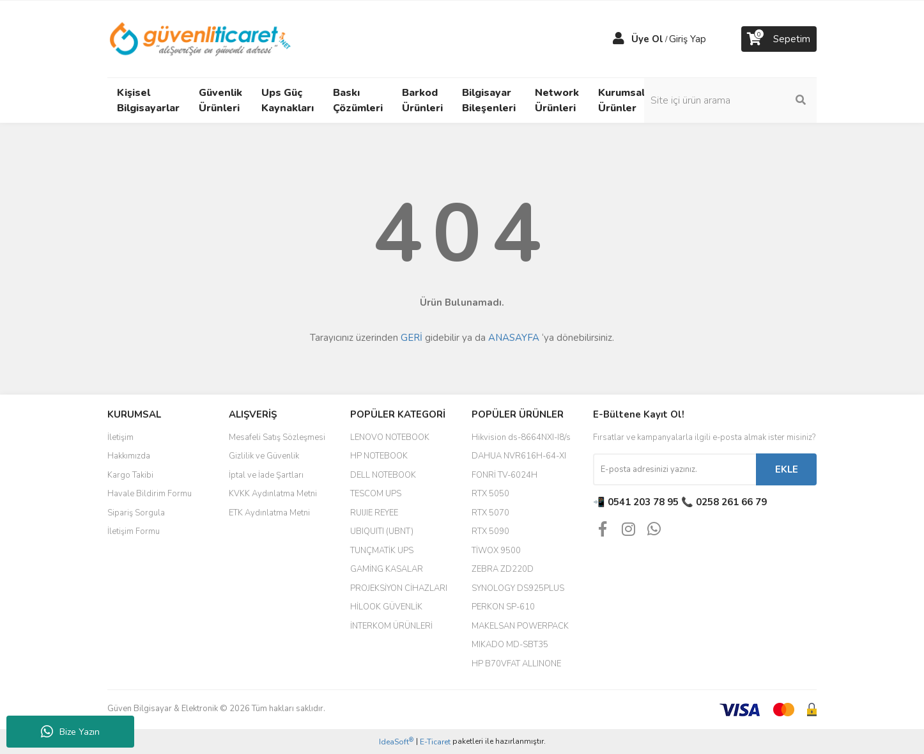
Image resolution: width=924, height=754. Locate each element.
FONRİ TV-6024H (504, 475)
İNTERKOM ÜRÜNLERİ (391, 626)
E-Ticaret (435, 742)
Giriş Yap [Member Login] (687, 39)
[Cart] (779, 39)
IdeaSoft (396, 741)
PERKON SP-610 (503, 607)
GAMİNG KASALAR (386, 569)
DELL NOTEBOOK (383, 475)
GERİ (411, 337)
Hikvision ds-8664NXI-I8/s (521, 437)
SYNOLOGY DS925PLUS (518, 588)
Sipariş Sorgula (136, 513)
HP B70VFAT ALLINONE (516, 664)
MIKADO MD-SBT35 (510, 644)
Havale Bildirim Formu (149, 493)
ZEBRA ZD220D (503, 569)
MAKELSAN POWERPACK (520, 626)
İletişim (120, 437)
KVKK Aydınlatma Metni (273, 493)
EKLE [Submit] (786, 469)
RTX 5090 (490, 531)
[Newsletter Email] (674, 469)
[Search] (730, 100)
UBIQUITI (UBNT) (381, 531)
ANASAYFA (513, 337)
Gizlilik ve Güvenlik (264, 456)
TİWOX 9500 (496, 550)
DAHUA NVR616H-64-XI (519, 456)
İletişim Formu (133, 531)
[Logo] (201, 38)
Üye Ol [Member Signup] (647, 39)
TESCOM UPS (375, 493)
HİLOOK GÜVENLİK (386, 607)
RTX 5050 (490, 493)
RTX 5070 (490, 513)
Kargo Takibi (130, 475)
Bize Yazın (70, 732)
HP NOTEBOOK (379, 456)
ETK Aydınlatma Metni (269, 513)
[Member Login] (618, 39)
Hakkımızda (128, 456)
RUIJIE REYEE (374, 513)
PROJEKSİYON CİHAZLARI (398, 588)
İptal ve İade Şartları (266, 475)
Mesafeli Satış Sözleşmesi (277, 437)
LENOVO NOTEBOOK (389, 437)
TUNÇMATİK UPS (381, 550)
